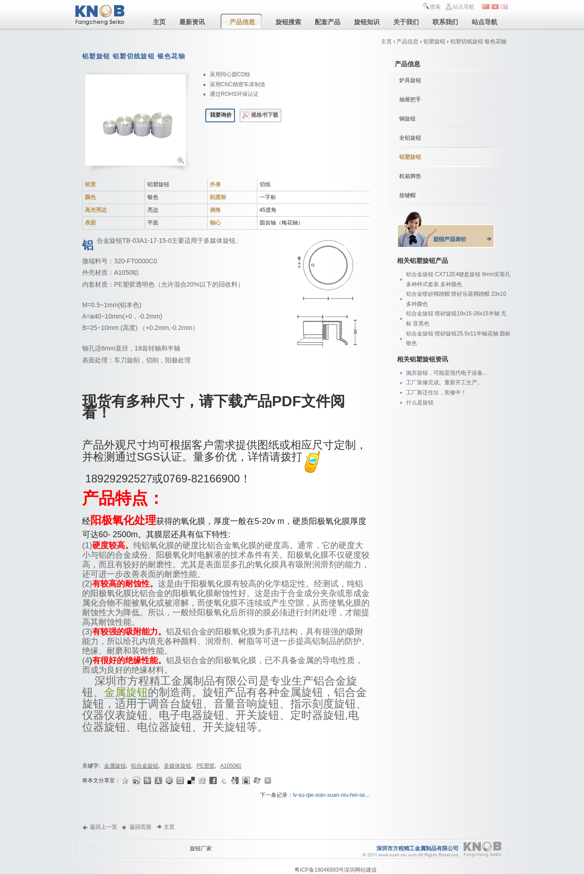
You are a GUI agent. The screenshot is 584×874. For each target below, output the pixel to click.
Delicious (192, 780)
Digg (202, 780)
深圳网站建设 (360, 870)
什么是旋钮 (419, 402)
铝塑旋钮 (434, 41)
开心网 (148, 780)
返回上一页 (103, 827)
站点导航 (463, 7)
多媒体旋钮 (177, 766)
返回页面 (140, 827)
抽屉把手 (410, 99)
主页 (386, 41)
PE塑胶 (206, 766)
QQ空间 (170, 780)
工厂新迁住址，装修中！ (436, 392)
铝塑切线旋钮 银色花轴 (478, 41)
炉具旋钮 (410, 80)
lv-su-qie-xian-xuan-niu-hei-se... (331, 795)
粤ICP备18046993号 (319, 870)
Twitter (224, 780)
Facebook (213, 780)
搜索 (435, 7)
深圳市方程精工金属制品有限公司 (417, 848)
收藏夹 (126, 780)
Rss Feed (268, 780)
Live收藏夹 (257, 780)
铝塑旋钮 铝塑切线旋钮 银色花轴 (133, 56)
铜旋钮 (407, 118)
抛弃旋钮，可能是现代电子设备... (446, 373)
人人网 (159, 780)
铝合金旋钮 (144, 766)
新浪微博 (137, 780)
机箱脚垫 (410, 176)
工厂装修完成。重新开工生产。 (444, 382)
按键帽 (407, 195)
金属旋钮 (126, 692)
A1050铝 (230, 766)
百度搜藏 (246, 780)
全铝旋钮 (410, 138)
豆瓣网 (181, 780)
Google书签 (235, 780)
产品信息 (407, 41)
